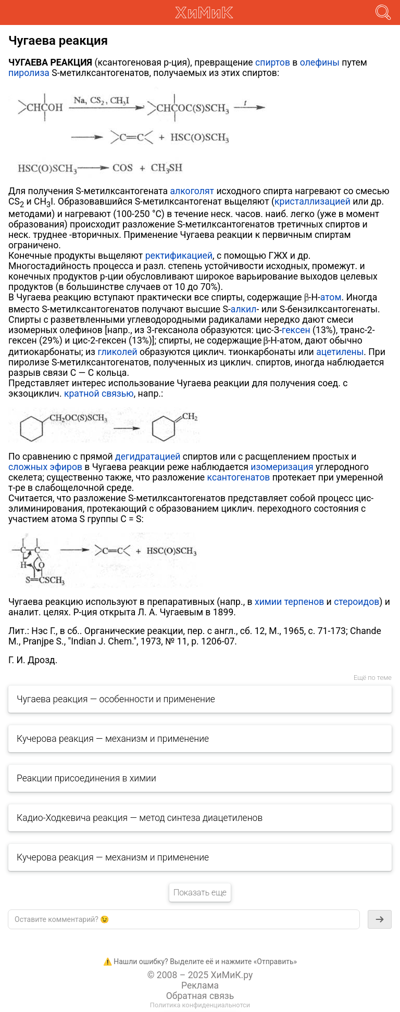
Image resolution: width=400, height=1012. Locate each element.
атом (331, 297)
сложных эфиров (45, 467)
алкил (244, 309)
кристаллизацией (312, 201)
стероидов (356, 602)
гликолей (117, 352)
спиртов (272, 62)
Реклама (200, 985)
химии (268, 602)
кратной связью (99, 393)
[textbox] (183, 919)
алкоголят (192, 191)
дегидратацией (147, 456)
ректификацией (179, 255)
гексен (296, 330)
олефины (320, 62)
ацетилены (340, 352)
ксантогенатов (238, 477)
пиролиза (28, 73)
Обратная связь (200, 996)
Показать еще (200, 892)
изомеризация (282, 467)
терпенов (304, 602)
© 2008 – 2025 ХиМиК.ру (200, 975)
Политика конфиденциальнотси (200, 1005)
